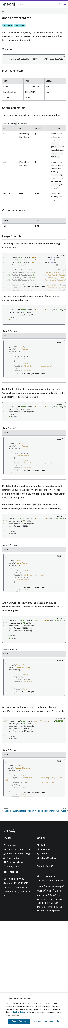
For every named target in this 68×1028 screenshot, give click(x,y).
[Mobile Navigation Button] (65, 5)
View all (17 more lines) (34, 286)
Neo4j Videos (14, 858)
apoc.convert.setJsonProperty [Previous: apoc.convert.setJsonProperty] (20, 811)
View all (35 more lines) (34, 587)
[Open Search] (59, 5)
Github (44, 853)
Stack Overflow (49, 858)
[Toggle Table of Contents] (3, 11)
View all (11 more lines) (34, 692)
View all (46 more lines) (34, 373)
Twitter (44, 845)
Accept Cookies (19, 1021)
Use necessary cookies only (46, 1021)
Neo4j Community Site (18, 849)
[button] (58, 4)
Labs (21, 4)
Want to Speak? (45, 866)
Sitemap (59, 880)
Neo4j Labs (13, 866)
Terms (40, 880)
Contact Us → (11, 872)
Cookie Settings (20, 1012)
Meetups (45, 849)
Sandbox (11, 845)
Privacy (50, 880)
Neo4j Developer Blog (18, 853)
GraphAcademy (15, 862)
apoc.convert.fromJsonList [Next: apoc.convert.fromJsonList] (52, 811)
